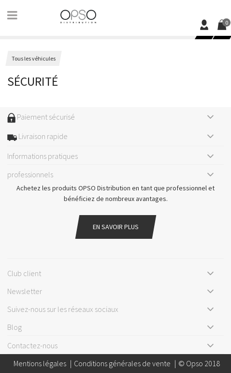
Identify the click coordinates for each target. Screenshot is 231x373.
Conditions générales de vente (122, 363)
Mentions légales (40, 363)
